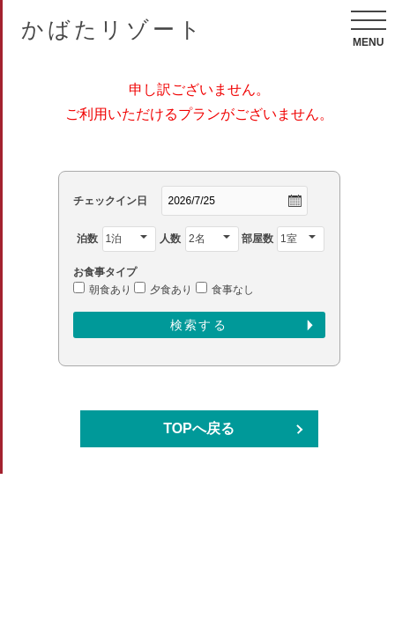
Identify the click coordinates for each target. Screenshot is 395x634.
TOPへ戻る (199, 428)
